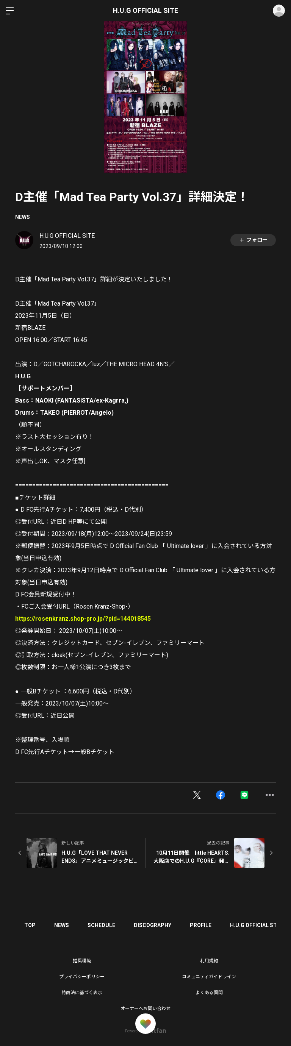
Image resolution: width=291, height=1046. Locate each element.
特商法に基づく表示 (81, 992)
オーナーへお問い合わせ (145, 1008)
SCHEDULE (102, 925)
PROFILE (202, 925)
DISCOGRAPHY (154, 925)
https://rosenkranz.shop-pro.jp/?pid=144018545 (83, 618)
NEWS (22, 217)
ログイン (279, 11)
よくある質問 (209, 992)
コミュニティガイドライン (209, 976)
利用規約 (209, 960)
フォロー (253, 240)
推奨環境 (82, 960)
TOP (30, 925)
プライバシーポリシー (82, 976)
